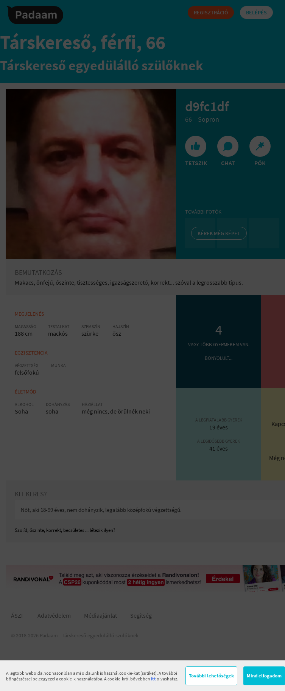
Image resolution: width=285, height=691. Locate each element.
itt (153, 679)
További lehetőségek (211, 675)
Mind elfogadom (264, 675)
